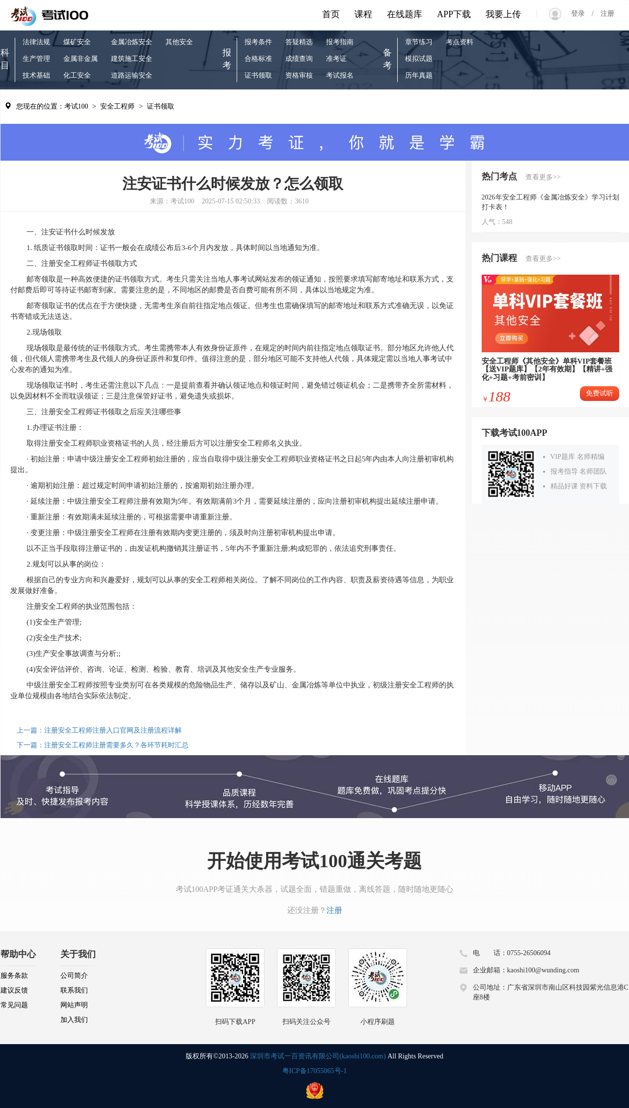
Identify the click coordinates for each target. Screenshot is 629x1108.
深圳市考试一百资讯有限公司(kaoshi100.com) (317, 1056)
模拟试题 (419, 58)
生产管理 (36, 58)
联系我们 (74, 990)
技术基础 (36, 75)
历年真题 (419, 75)
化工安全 (77, 75)
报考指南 (340, 42)
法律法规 (36, 42)
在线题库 (404, 14)
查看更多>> (543, 177)
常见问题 (14, 1005)
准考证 (336, 58)
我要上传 (503, 14)
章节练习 (419, 42)
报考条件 (258, 42)
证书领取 (258, 75)
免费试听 (599, 393)
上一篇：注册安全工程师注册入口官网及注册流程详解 (99, 730)
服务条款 (14, 975)
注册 (604, 13)
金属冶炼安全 (131, 42)
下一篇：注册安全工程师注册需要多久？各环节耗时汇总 (103, 745)
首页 (331, 14)
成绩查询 (299, 58)
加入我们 (74, 1019)
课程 (363, 14)
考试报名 (340, 75)
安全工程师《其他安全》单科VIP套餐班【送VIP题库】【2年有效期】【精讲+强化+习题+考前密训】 (547, 369)
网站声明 (74, 1005)
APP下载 (454, 14)
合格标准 (258, 58)
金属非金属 (80, 58)
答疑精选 (299, 42)
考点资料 (459, 42)
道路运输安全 (131, 75)
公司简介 (74, 975)
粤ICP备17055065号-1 (314, 1071)
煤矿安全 (77, 42)
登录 (581, 13)
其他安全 (179, 42)
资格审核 (299, 75)
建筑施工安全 (131, 58)
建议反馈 (14, 990)
